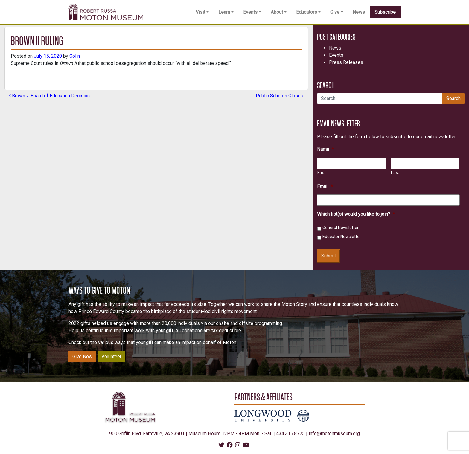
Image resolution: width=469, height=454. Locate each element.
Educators (306, 12)
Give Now (82, 356)
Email (325, 186)
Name (325, 149)
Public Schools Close (280, 96)
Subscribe (385, 12)
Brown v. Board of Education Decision (49, 96)
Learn (224, 12)
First (321, 172)
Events (250, 12)
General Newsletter (340, 227)
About (277, 12)
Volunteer (111, 356)
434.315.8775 (290, 433)
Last (395, 172)
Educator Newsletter (341, 236)
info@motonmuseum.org (334, 433)
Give (334, 12)
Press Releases (346, 62)
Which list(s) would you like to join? (356, 214)
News (359, 12)
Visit (200, 12)
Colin (74, 56)
